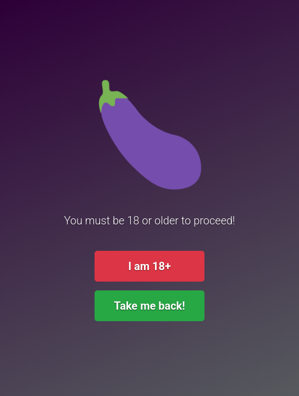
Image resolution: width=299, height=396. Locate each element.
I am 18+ (149, 266)
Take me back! (149, 305)
